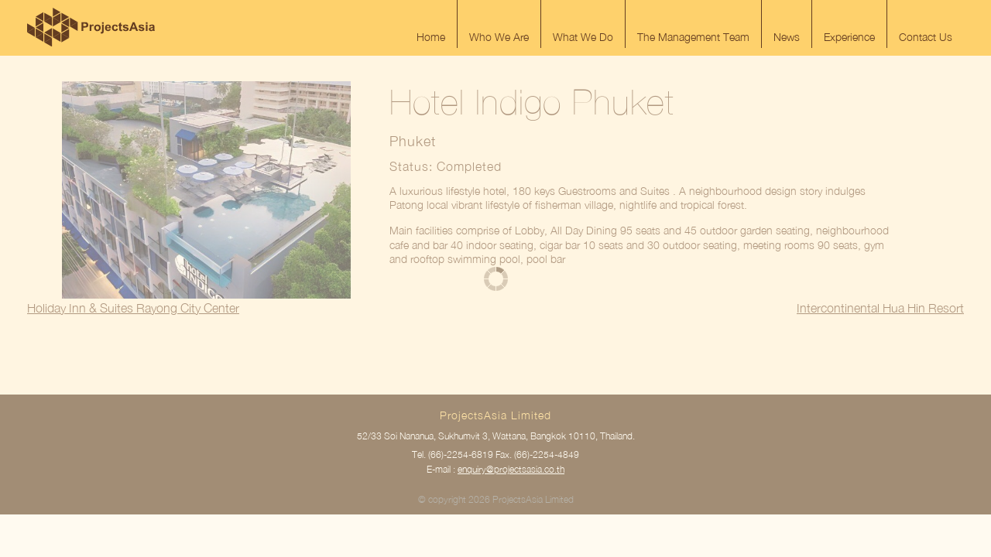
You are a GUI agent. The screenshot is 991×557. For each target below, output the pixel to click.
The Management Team (693, 36)
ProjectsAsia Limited (91, 27)
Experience (849, 36)
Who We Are (499, 36)
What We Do (583, 36)
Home (431, 36)
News (786, 36)
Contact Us (925, 36)
